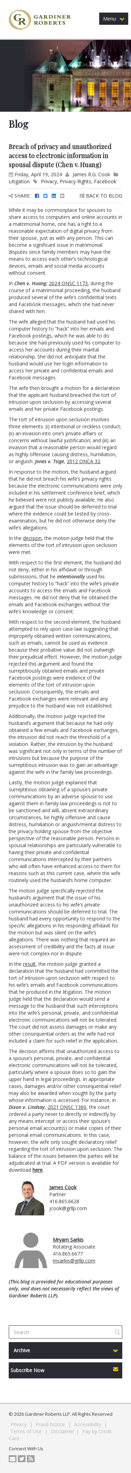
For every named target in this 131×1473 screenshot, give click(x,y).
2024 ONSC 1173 (68, 283)
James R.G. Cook (91, 174)
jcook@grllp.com (68, 1208)
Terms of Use (26, 1431)
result (29, 964)
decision (32, 538)
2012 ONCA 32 (83, 461)
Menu (113, 18)
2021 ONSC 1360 (67, 1107)
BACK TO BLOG (101, 195)
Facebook (105, 181)
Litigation (19, 181)
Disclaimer (62, 1431)
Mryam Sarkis (68, 1239)
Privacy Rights (75, 181)
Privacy (49, 181)
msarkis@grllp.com (74, 1260)
